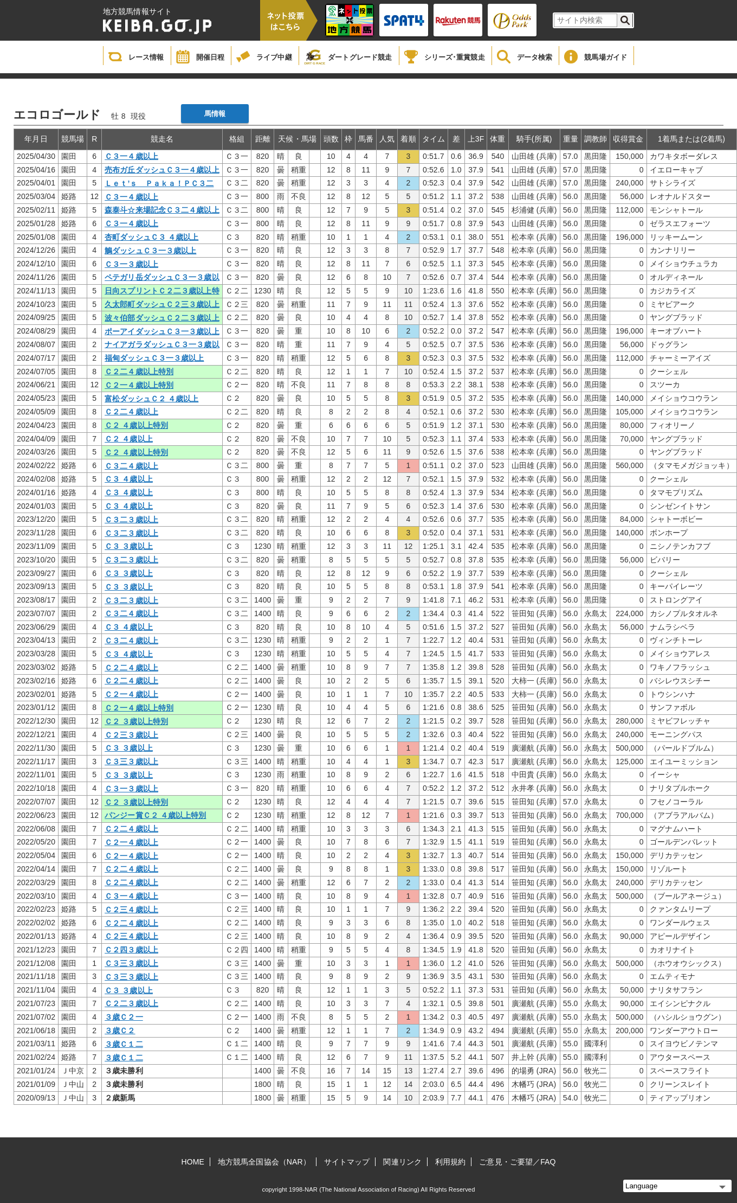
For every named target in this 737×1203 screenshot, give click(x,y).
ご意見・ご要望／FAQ (517, 1161)
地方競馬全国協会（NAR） (264, 1161)
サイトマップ (347, 1161)
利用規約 (450, 1161)
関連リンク (402, 1161)
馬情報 (214, 114)
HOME (193, 1161)
